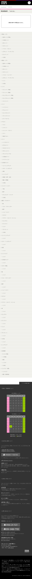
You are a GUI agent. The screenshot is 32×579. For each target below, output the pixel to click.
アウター (3, 121)
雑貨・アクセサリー (6, 200)
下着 (3, 188)
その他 (4, 57)
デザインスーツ (6, 150)
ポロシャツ (5, 42)
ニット (4, 80)
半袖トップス (4, 34)
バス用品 (4, 356)
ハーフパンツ (5, 107)
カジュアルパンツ (6, 112)
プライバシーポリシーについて (7, 534)
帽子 (3, 209)
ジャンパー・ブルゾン (7, 130)
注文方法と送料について (7, 440)
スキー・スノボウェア (7, 168)
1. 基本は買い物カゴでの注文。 (7, 449)
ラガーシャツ (5, 45)
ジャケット (5, 127)
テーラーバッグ (6, 159)
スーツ (3, 139)
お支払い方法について (7, 478)
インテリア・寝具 (5, 368)
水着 (3, 171)
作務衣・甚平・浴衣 (7, 177)
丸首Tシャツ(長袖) (6, 63)
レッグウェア (4, 344)
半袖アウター (5, 136)
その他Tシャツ (6, 40)
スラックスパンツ (6, 115)
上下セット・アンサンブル (8, 51)
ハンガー (4, 362)
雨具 (3, 359)
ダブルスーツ (5, 145)
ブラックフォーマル (7, 153)
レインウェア (5, 174)
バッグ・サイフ (6, 212)
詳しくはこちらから (5, 540)
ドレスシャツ (5, 101)
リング (4, 226)
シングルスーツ (6, 142)
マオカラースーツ (6, 148)
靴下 (3, 191)
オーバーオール (6, 118)
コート (4, 133)
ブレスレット (5, 229)
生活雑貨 (3, 350)
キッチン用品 (5, 353)
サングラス (5, 220)
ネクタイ (4, 215)
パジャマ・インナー (6, 185)
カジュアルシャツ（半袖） (8, 95)
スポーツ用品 (4, 265)
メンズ (4, 238)
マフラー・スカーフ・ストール (9, 217)
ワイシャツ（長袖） (7, 92)
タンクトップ (5, 54)
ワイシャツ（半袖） (7, 89)
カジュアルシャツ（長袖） (8, 98)
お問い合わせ (11, 547)
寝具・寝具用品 (6, 374)
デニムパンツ (5, 110)
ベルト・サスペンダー (7, 206)
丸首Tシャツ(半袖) (6, 37)
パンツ (3, 104)
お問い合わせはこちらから (7, 460)
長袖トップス (4, 60)
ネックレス (5, 223)
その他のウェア (5, 162)
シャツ (3, 86)
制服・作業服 (5, 180)
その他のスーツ (6, 156)
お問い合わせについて (7, 511)
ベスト (4, 124)
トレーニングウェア (7, 165)
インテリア (5, 371)
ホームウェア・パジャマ (8, 194)
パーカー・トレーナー (7, 74)
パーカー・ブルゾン (7, 48)
